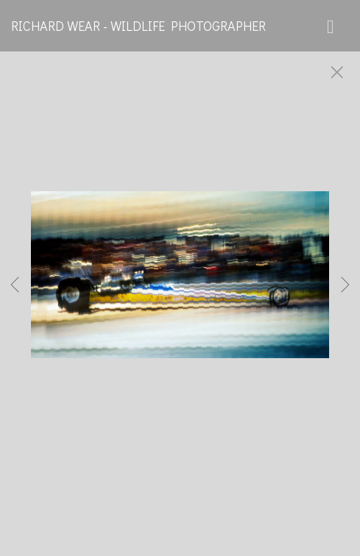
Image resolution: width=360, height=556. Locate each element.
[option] (180, 293)
